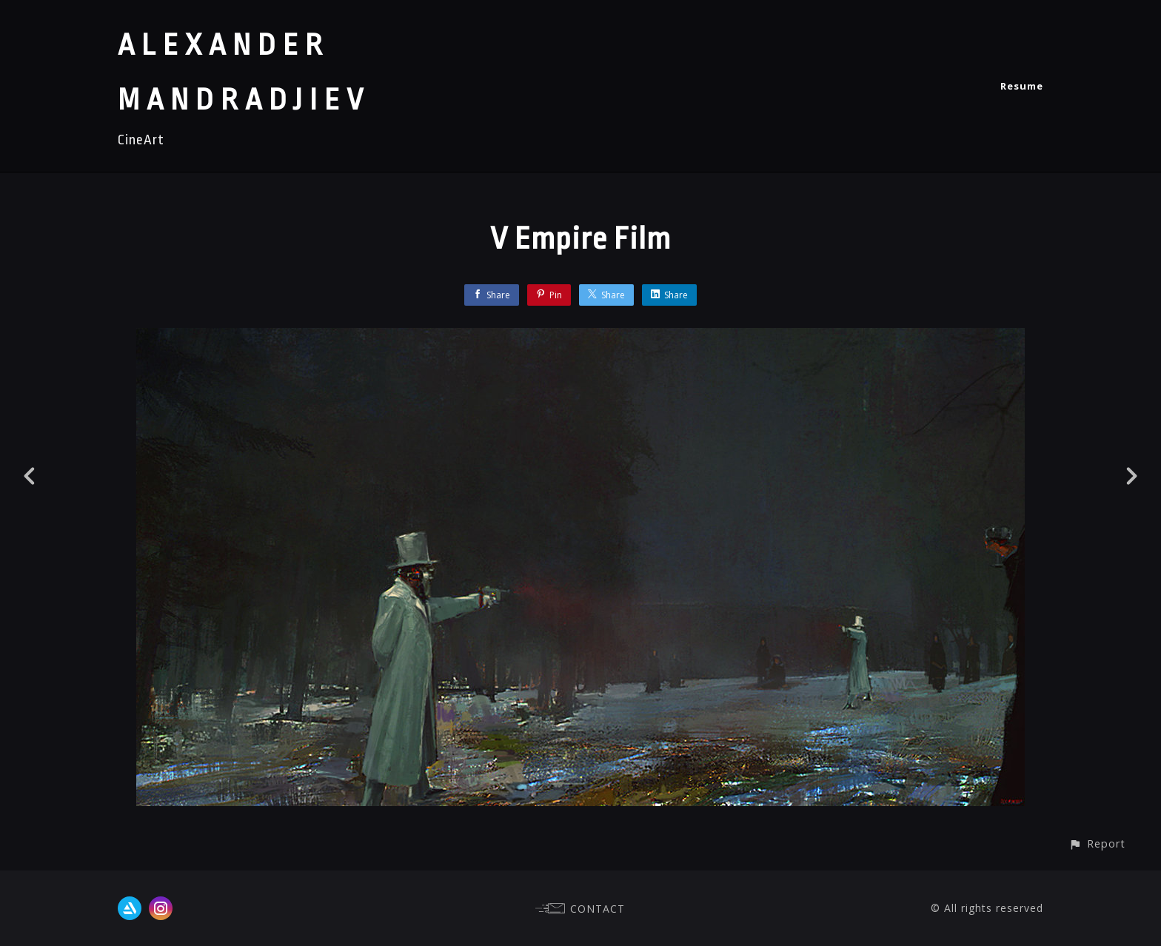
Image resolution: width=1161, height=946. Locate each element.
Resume (1021, 86)
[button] (1097, 843)
